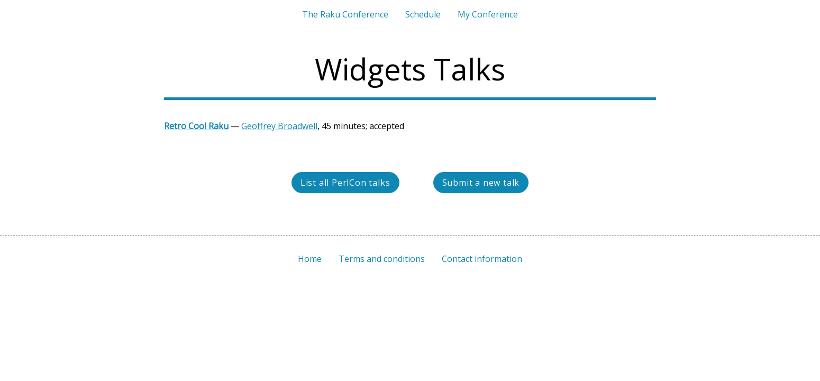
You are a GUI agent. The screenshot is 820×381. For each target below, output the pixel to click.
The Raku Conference (345, 14)
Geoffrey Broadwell (279, 126)
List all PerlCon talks (345, 182)
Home (310, 259)
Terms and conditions (382, 259)
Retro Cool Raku (196, 126)
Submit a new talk (481, 182)
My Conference (488, 14)
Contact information (482, 259)
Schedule (423, 14)
